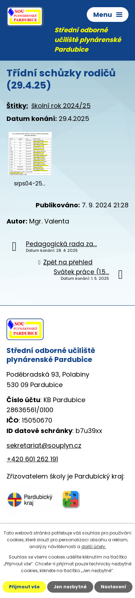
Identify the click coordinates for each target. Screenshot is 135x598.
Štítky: (17, 105)
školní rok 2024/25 (61, 105)
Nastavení (113, 587)
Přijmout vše (24, 587)
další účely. (93, 546)
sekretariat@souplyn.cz (43, 445)
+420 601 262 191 (32, 459)
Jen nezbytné (70, 587)
